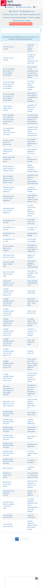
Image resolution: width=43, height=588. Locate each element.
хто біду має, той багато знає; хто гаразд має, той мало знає (32, 59)
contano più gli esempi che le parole (7, 151)
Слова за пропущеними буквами (14, 17)
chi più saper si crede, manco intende (8, 108)
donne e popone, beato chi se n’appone (8, 248)
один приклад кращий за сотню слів (32, 151)
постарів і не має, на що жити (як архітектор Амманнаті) (31, 389)
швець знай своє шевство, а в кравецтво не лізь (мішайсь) (32, 97)
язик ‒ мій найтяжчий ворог (31, 342)
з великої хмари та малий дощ (31, 421)
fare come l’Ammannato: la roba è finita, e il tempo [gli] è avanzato (8, 390)
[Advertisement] (22, 30)
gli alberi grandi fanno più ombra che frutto (8, 413)
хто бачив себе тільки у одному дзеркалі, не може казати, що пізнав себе (32, 119)
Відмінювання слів (26, 11)
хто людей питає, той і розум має (31, 221)
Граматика (9, 7)
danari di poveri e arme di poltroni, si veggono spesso (9, 168)
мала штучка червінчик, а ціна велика (31, 429)
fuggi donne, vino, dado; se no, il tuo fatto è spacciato (8, 403)
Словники (13, 11)
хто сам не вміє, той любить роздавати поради (31, 85)
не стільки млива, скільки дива (32, 453)
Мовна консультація (23, 7)
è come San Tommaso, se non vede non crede (8, 283)
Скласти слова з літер (9, 14)
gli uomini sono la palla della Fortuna (8, 493)
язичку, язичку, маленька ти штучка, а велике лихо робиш (32, 377)
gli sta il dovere (8, 468)
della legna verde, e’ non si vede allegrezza (8, 189)
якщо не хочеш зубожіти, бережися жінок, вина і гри (32, 404)
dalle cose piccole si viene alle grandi (8, 159)
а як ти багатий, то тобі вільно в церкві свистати (32, 475)
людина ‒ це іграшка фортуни (31, 493)
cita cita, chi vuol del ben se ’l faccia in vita (8, 142)
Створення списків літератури (21, 24)
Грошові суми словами (21, 20)
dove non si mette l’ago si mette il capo (8, 264)
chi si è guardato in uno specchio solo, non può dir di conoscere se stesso (8, 119)
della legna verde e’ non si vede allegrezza (8, 198)
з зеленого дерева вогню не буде (32, 189)
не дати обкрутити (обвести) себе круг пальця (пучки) (32, 525)
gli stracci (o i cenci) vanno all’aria (7, 475)
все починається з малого (32, 159)
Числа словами (34, 17)
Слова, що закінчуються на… (31, 14)
